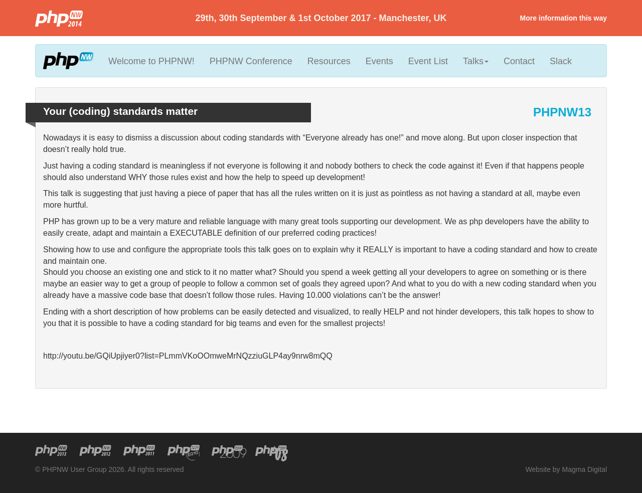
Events (379, 61)
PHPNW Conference (251, 61)
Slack (561, 61)
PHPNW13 (562, 112)
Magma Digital (584, 469)
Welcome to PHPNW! (151, 61)
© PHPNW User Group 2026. (80, 469)
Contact (519, 61)
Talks (476, 61)
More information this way (563, 18)
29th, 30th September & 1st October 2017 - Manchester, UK (320, 18)
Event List (428, 61)
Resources (329, 61)
